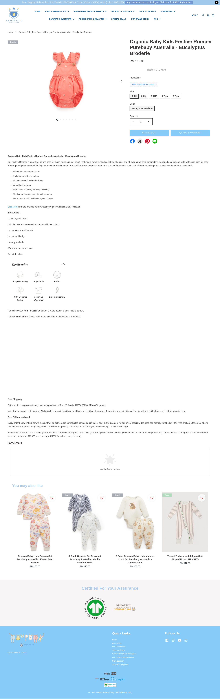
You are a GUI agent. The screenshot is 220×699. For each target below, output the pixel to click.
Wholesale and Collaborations (124, 654)
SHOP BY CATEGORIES (123, 12)
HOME (37, 12)
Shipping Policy (118, 651)
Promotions (135, 78)
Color (132, 104)
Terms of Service (95, 693)
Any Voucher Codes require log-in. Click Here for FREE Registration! (159, 2)
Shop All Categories (120, 665)
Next (121, 82)
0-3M (134, 96)
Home (10, 32)
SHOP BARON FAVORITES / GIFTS (90, 12)
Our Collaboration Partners (123, 658)
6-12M (154, 96)
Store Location (118, 661)
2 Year (176, 96)
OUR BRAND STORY (140, 19)
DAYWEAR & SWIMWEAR (62, 19)
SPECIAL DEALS (118, 19)
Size (132, 92)
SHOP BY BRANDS (147, 12)
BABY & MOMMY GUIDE (57, 12)
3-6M (143, 96)
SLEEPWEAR (168, 12)
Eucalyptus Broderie (142, 109)
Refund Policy (121, 693)
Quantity (134, 116)
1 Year (165, 96)
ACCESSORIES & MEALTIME (93, 19)
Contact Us (116, 644)
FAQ (157, 19)
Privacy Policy (108, 693)
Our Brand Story (118, 647)
